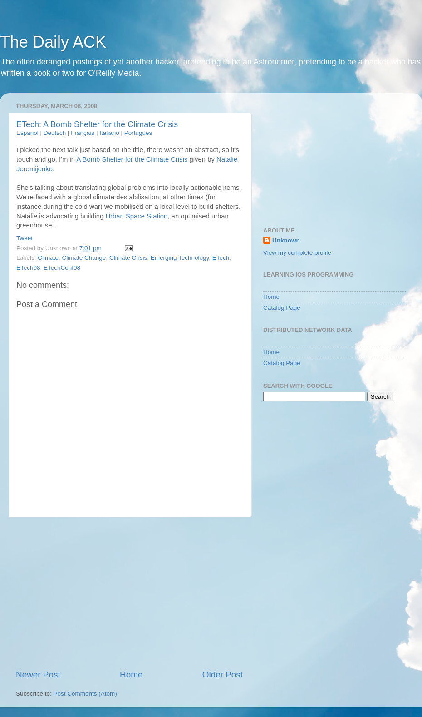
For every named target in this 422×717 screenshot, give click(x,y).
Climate (48, 257)
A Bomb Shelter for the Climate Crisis (131, 159)
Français (82, 132)
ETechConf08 (62, 267)
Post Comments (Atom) (85, 693)
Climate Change (84, 257)
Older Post (222, 674)
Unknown (286, 240)
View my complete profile (297, 252)
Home (131, 674)
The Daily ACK (53, 42)
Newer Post (38, 674)
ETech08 (28, 267)
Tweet (24, 238)
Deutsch (55, 132)
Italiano (109, 132)
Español (27, 132)
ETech (221, 257)
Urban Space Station (136, 216)
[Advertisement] (129, 593)
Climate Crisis (128, 257)
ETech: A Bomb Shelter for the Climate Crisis (97, 124)
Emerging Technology (180, 257)
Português (138, 132)
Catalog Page (281, 307)
